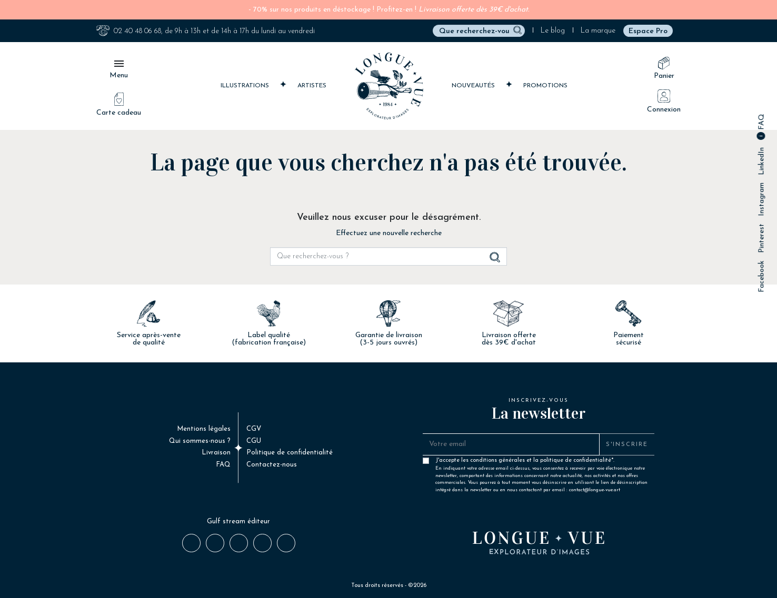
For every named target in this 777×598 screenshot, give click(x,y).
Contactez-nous (271, 464)
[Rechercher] (479, 31)
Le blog (553, 31)
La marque (598, 31)
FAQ (761, 123)
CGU (253, 441)
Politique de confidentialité (289, 452)
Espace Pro (648, 31)
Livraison (216, 452)
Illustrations (246, 85)
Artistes (311, 86)
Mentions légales (204, 428)
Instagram (761, 199)
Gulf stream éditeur (238, 521)
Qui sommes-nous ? (200, 441)
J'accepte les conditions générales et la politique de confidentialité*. (542, 463)
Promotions (545, 86)
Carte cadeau (118, 105)
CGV (253, 428)
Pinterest (761, 238)
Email (285, 542)
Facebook (761, 276)
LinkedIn (761, 161)
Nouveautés (474, 85)
